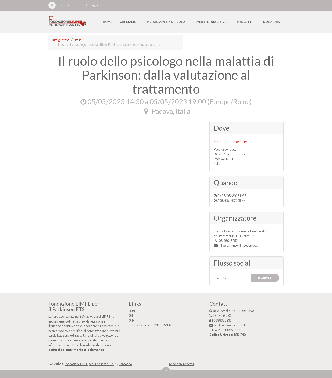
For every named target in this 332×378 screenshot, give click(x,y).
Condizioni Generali (181, 364)
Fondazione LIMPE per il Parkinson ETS (89, 364)
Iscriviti (265, 278)
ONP (131, 315)
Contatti (68, 5)
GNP (131, 320)
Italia (78, 40)
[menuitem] (108, 22)
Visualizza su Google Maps (230, 141)
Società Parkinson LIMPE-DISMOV (150, 325)
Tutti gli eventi (60, 40)
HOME (133, 311)
